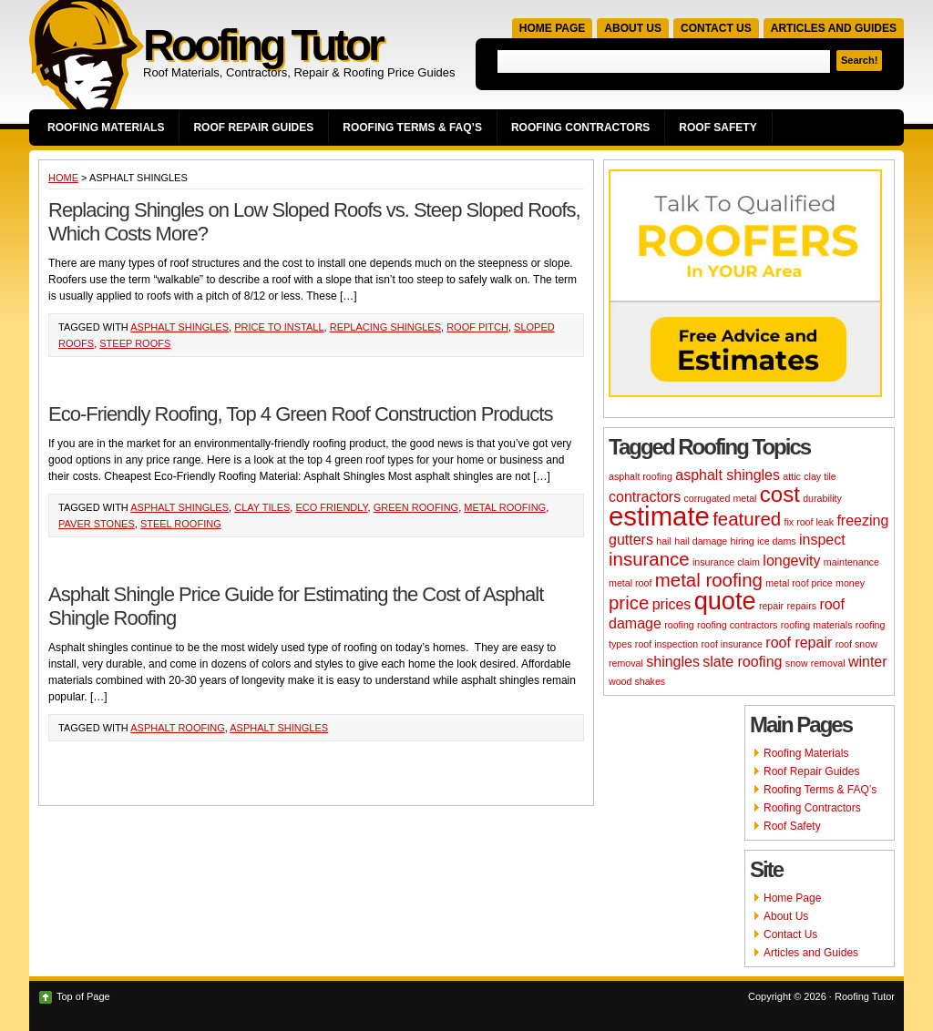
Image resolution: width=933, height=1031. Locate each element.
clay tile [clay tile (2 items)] (820, 476)
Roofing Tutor (262, 45)
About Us (632, 28)
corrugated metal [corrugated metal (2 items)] (719, 498)
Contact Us (716, 28)
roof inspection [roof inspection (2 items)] (666, 643)
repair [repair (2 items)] (771, 605)
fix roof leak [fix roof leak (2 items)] (809, 521)
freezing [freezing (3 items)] (862, 520)
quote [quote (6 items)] (725, 601)
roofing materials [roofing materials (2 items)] (817, 624)
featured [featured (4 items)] (747, 518)
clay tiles (262, 507)
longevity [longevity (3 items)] (791, 560)
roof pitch (477, 327)
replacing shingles (385, 327)
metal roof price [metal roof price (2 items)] (798, 582)
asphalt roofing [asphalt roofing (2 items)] (640, 476)
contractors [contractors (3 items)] (645, 497)
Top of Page (83, 996)
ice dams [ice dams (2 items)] (776, 541)
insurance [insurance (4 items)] (649, 558)
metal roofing (505, 507)
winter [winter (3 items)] (867, 661)
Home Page (552, 28)
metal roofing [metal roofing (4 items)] (709, 579)
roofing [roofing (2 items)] (679, 624)
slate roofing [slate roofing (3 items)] (742, 661)
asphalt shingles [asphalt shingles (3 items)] (727, 475)
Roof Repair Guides (253, 127)
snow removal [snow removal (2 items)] (815, 663)
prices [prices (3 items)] (672, 604)
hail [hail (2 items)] (664, 541)
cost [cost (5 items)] (780, 494)
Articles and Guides (834, 28)
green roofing (416, 507)
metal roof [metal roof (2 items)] (630, 582)
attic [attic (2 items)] (792, 476)
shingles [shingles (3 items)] (673, 661)
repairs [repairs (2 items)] (801, 605)
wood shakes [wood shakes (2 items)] (637, 681)
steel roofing (180, 523)
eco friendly (331, 507)
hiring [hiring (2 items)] (742, 541)
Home (63, 177)
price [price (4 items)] (629, 602)
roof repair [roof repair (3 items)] (798, 642)
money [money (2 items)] (850, 582)
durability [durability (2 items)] (822, 498)
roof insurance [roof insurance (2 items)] (732, 643)
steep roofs (134, 343)
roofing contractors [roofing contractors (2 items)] (737, 624)
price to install (278, 327)
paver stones (96, 523)
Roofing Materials (105, 127)
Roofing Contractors (580, 127)
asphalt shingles (179, 327)
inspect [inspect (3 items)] (822, 539)
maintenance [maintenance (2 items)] (851, 561)
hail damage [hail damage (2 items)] (700, 541)
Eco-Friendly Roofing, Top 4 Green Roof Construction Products (300, 414)
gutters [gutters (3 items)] (631, 539)
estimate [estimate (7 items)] (659, 516)
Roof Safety (717, 127)
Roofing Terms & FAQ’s (412, 127)
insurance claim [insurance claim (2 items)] (726, 561)
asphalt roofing (177, 727)
